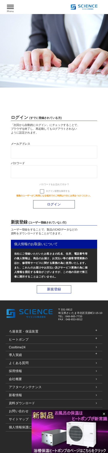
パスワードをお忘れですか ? (54, 184)
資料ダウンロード (22, 403)
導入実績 (15, 355)
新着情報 (15, 395)
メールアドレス (20, 143)
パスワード (18, 163)
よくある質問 (19, 363)
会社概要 (15, 379)
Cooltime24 (17, 347)
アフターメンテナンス (25, 387)
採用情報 (15, 371)
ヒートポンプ (19, 339)
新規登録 (54, 289)
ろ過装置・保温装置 (23, 331)
